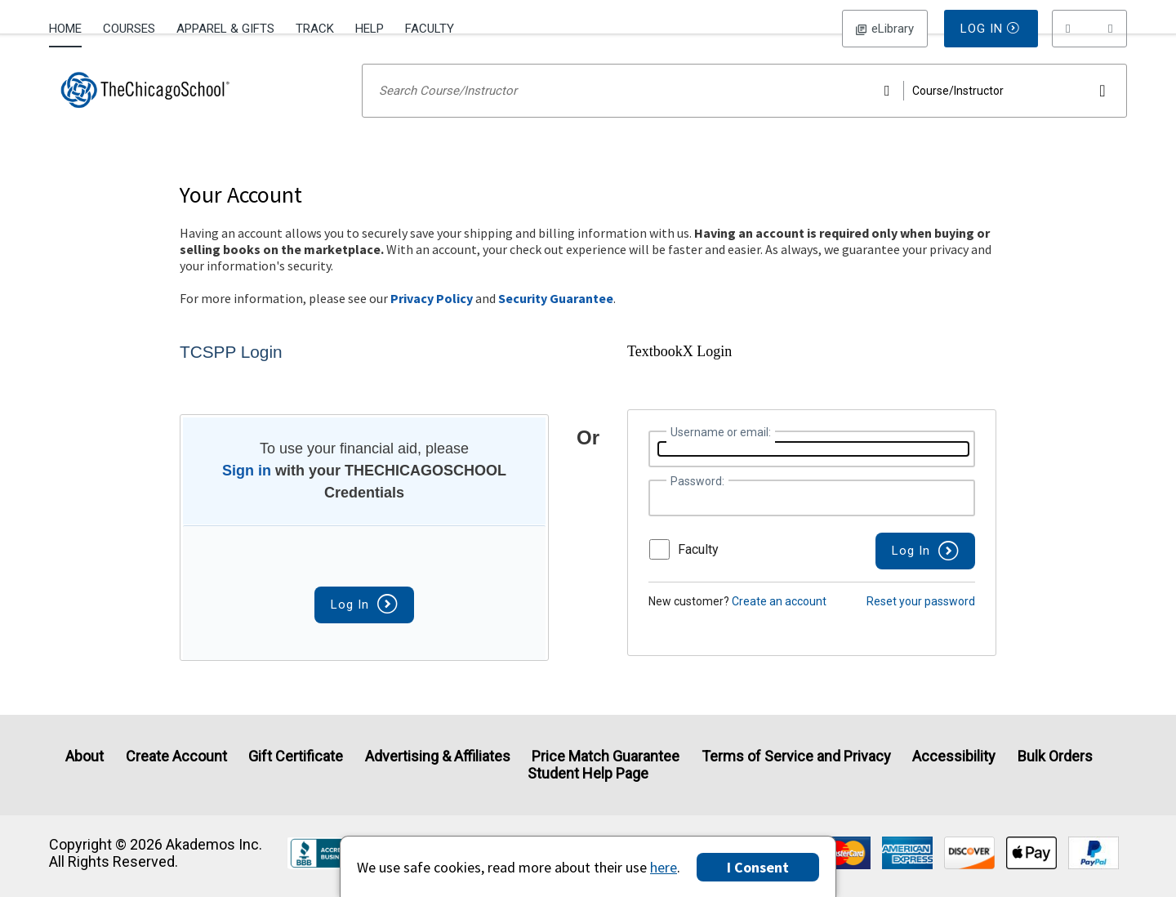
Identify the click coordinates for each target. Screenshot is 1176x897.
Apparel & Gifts (225, 28)
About (84, 756)
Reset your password (920, 622)
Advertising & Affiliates (437, 756)
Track (315, 28)
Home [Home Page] (65, 28)
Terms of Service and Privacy (796, 756)
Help (369, 28)
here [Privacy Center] (663, 867)
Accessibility (954, 756)
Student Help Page (588, 773)
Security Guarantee (555, 319)
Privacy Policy (431, 319)
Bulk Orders (1055, 756)
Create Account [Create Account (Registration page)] (176, 756)
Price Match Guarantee (605, 756)
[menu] (1089, 28)
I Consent (758, 867)
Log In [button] (885, 28)
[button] (1089, 28)
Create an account (779, 622)
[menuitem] (70, 27)
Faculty (429, 28)
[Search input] (744, 112)
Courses (129, 28)
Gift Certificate (295, 756)
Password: (697, 502)
